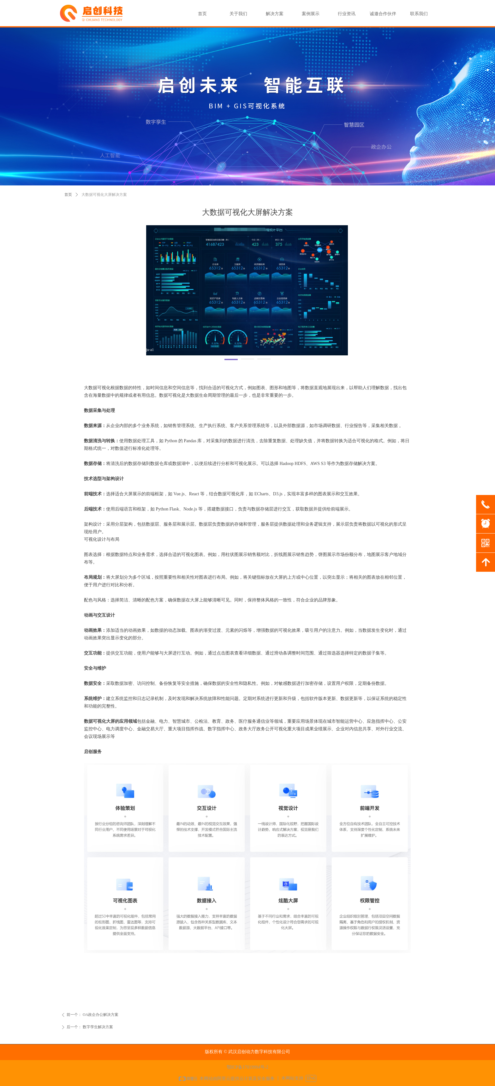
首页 (68, 194)
